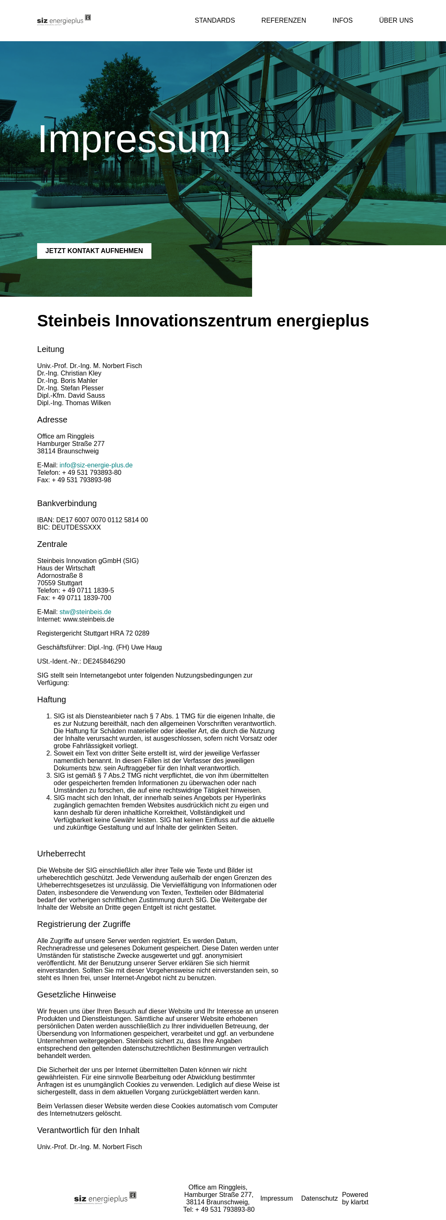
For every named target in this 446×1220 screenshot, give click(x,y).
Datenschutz (319, 1198)
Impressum (276, 1198)
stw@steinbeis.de (85, 611)
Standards (215, 20)
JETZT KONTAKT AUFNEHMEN (94, 250)
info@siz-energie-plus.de (95, 465)
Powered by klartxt (355, 1198)
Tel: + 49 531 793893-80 (219, 1209)
